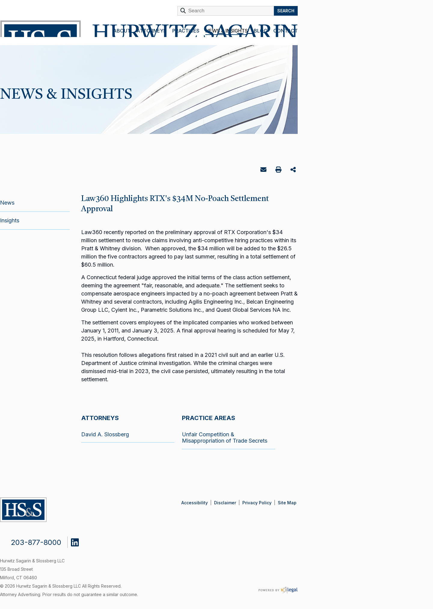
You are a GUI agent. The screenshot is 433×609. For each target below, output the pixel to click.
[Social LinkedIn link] (79, 541)
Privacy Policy (257, 502)
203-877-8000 (36, 542)
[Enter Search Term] (225, 11)
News (7, 202)
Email (264, 171)
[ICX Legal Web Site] (278, 590)
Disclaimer (225, 502)
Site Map (287, 502)
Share (293, 170)
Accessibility (194, 502)
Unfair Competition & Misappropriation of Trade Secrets (224, 437)
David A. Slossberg (105, 434)
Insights (9, 220)
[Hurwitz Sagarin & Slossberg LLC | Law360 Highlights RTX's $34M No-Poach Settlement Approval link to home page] (148, 28)
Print (279, 170)
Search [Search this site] (285, 10)
